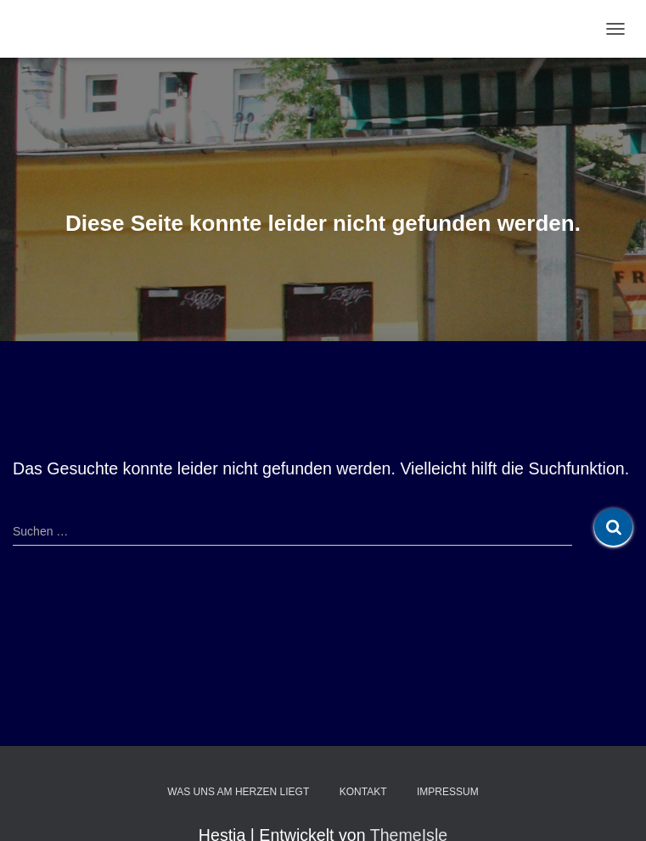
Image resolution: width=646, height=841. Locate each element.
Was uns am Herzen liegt (238, 792)
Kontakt (363, 792)
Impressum (448, 792)
